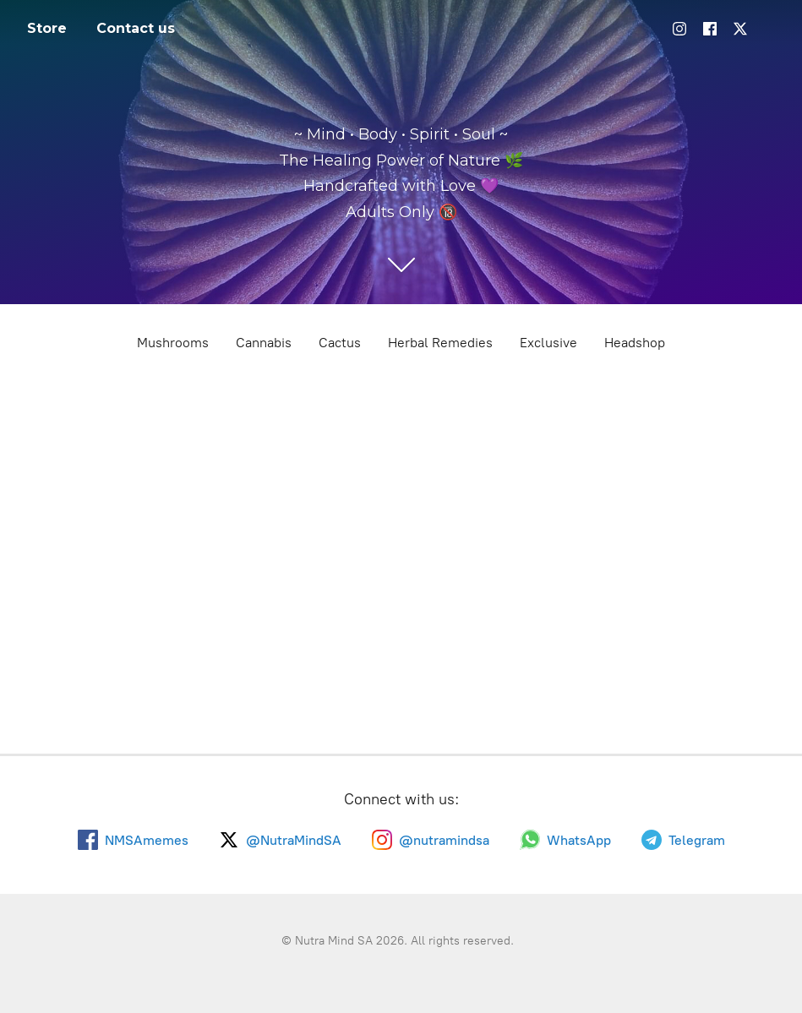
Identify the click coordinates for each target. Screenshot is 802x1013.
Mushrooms (173, 343)
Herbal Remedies (440, 343)
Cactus (340, 343)
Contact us (135, 28)
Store (47, 28)
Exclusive (548, 343)
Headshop (634, 343)
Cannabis (264, 343)
